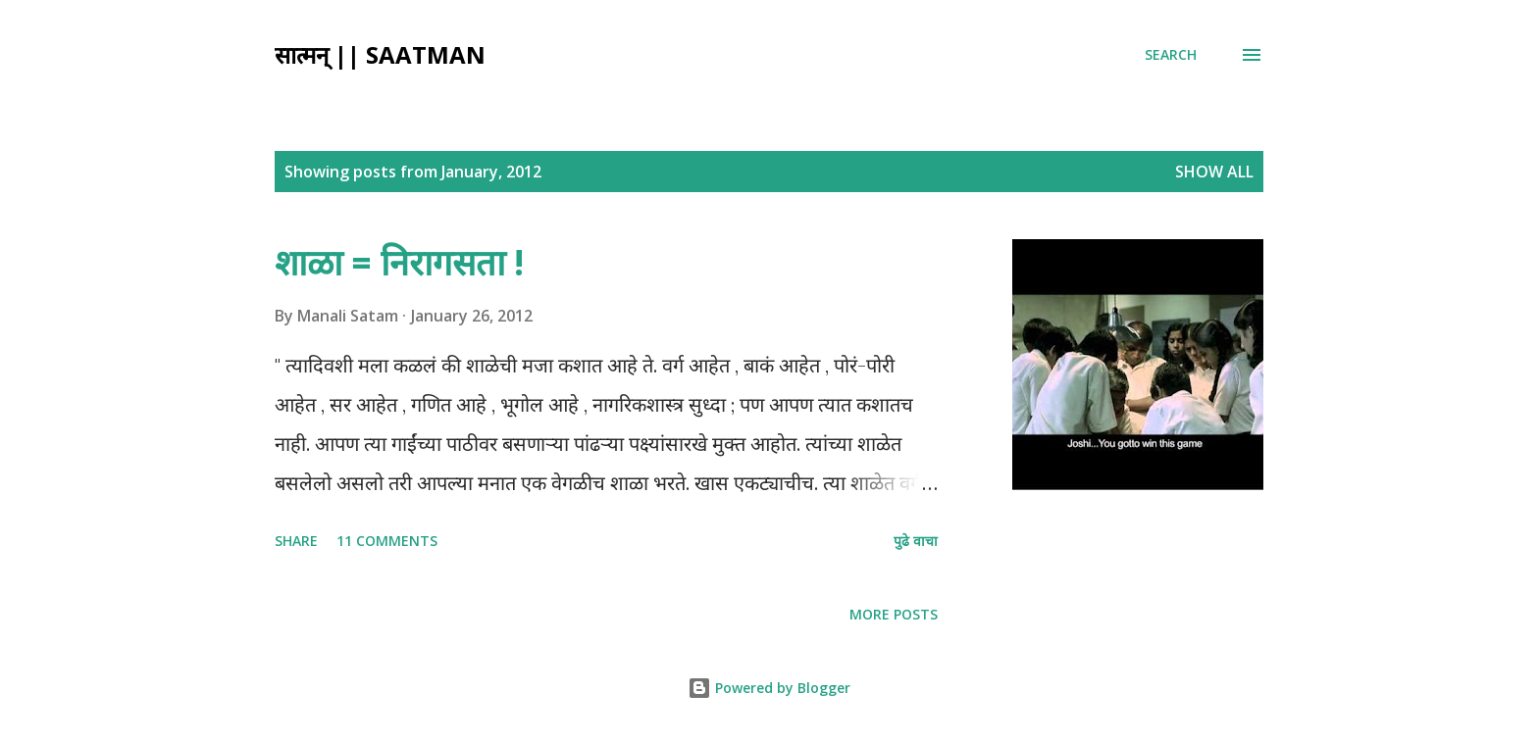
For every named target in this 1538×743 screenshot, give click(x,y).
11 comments (386, 540)
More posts (893, 614)
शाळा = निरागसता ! (399, 262)
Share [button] (296, 540)
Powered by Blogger (769, 687)
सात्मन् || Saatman (380, 54)
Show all (1214, 171)
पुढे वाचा (916, 540)
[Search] (1171, 55)
